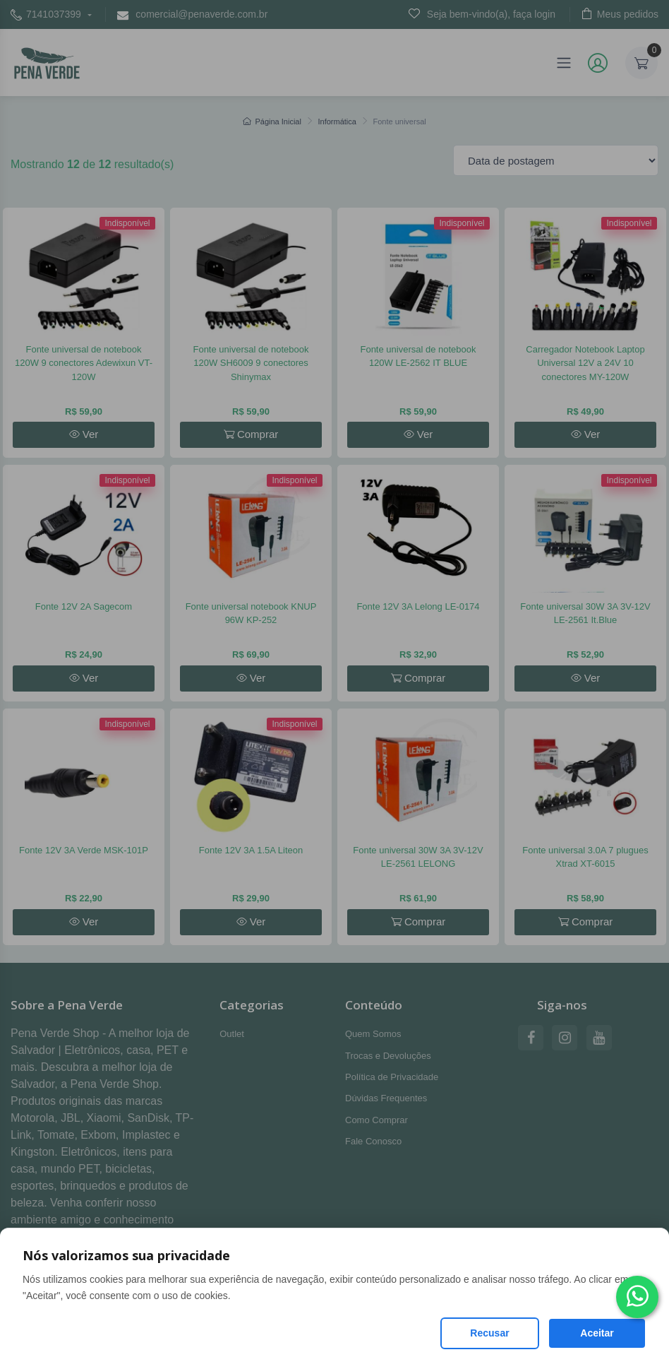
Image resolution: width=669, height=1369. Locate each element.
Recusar (489, 1333)
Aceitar (596, 1333)
